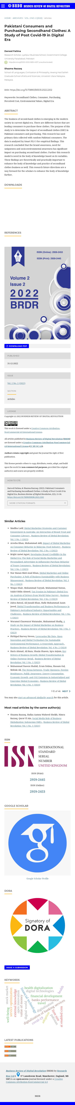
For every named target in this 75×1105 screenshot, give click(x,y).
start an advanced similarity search (35, 697)
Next (65, 691)
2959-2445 (37, 779)
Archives (18, 18)
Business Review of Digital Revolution (44, 438)
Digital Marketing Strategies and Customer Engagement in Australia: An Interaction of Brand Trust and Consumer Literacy (40, 532)
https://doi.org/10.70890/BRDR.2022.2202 (31, 90)
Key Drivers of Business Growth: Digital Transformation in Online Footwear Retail (38, 655)
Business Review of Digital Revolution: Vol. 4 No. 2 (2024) (38, 647)
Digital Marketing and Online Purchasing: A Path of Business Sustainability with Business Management (39, 577)
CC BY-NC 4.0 (36, 446)
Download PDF (17, 346)
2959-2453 (37, 791)
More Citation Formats (22, 503)
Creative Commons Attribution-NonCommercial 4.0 (34, 1080)
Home (7, 18)
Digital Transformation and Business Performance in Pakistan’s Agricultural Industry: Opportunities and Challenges (40, 610)
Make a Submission (17, 967)
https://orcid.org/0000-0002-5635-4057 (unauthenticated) (30, 62)
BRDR (67, 438)
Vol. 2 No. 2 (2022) (33, 18)
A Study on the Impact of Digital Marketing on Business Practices (37, 625)
